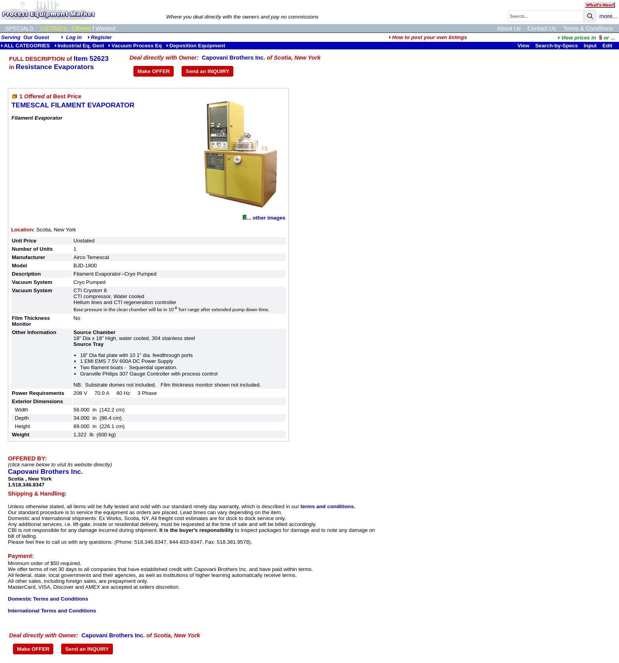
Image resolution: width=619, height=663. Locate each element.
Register (101, 37)
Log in (74, 37)
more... (608, 16)
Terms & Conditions (588, 28)
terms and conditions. (327, 506)
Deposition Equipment (195, 46)
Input (590, 46)
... (586, 38)
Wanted (105, 28)
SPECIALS (19, 28)
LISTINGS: (54, 28)
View (523, 46)
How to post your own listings (428, 37)
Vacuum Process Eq (134, 46)
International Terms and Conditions (52, 611)
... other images (264, 218)
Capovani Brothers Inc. (233, 57)
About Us (509, 28)
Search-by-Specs (556, 46)
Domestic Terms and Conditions (48, 599)
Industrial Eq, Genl (79, 46)
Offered (81, 28)
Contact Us (541, 28)
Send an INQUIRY (207, 71)
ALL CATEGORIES (25, 46)
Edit (608, 46)
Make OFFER (153, 71)
